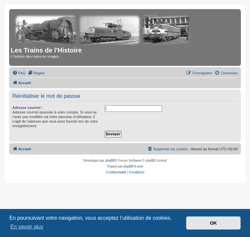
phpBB (110, 160)
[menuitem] (18, 73)
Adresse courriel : (27, 108)
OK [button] (213, 223)
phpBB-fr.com (133, 166)
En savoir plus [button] (26, 227)
